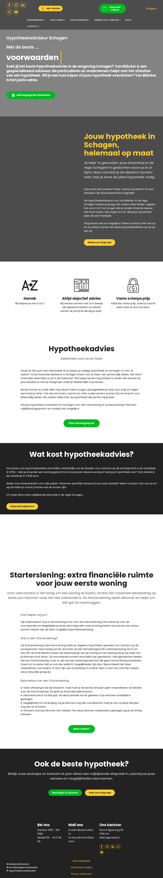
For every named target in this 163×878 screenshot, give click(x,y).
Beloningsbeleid (81, 860)
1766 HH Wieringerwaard (109, 835)
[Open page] (143, 827)
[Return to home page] (81, 8)
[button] (9, 5)
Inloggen (151, 8)
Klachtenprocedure (81, 867)
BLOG (128, 20)
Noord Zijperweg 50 (111, 830)
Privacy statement (81, 873)
